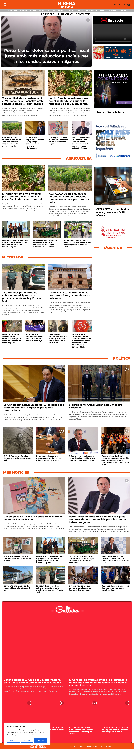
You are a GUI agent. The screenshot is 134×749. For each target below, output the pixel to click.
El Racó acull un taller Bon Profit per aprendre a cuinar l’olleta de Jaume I (50, 729)
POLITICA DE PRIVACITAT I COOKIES (88, 746)
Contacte (83, 14)
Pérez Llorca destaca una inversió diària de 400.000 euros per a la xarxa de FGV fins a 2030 (115, 559)
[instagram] (124, 5)
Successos (61, 10)
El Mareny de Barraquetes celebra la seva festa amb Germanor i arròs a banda (80, 588)
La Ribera (48, 14)
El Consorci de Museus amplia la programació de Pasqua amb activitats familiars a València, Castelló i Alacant (98, 682)
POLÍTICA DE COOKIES (106, 746)
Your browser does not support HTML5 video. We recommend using (112, 34)
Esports (71, 10)
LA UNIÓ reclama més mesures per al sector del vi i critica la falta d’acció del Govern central (68, 101)
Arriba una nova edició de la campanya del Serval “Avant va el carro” (17, 558)
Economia (23, 10)
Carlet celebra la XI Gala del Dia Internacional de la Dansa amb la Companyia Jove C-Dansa (32, 681)
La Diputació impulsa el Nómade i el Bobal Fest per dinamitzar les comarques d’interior (81, 730)
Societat (42, 10)
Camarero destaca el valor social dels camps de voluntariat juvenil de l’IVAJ (115, 588)
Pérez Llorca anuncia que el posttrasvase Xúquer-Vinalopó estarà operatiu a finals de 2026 (77, 243)
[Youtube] (129, 5)
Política (80, 10)
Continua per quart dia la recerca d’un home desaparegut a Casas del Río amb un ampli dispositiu (11, 338)
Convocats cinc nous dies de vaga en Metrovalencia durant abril (17, 588)
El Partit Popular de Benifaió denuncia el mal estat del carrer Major (18, 458)
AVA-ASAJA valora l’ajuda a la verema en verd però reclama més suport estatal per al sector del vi (11, 142)
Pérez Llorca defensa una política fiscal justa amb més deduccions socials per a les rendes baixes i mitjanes (46, 56)
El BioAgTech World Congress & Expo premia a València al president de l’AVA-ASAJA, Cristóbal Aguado (15, 243)
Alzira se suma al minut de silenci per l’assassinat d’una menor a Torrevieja (34, 337)
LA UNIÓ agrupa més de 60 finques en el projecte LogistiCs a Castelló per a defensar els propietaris (45, 243)
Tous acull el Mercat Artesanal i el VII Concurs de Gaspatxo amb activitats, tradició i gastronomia (22, 101)
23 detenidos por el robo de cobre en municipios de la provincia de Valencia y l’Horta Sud (21, 297)
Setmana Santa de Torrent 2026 (111, 114)
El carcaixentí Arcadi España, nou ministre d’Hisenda (96, 406)
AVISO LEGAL (73, 746)
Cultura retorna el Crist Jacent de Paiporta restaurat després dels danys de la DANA (115, 729)
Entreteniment (91, 10)
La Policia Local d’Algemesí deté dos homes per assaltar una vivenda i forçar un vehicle (58, 338)
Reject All (27, 740)
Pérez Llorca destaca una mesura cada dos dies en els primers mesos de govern (48, 458)
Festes (123, 10)
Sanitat (102, 10)
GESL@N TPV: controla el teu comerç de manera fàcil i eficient (113, 212)
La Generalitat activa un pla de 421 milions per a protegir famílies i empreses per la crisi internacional (34, 143)
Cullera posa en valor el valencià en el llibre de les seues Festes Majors (58, 141)
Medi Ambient (113, 10)
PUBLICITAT (65, 14)
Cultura (33, 10)
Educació (51, 10)
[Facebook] (115, 5)
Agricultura (12, 10)
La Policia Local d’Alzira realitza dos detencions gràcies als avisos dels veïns (70, 295)
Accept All (41, 740)
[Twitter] (119, 5)
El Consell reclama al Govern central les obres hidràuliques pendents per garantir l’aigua (82, 458)
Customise (13, 740)
